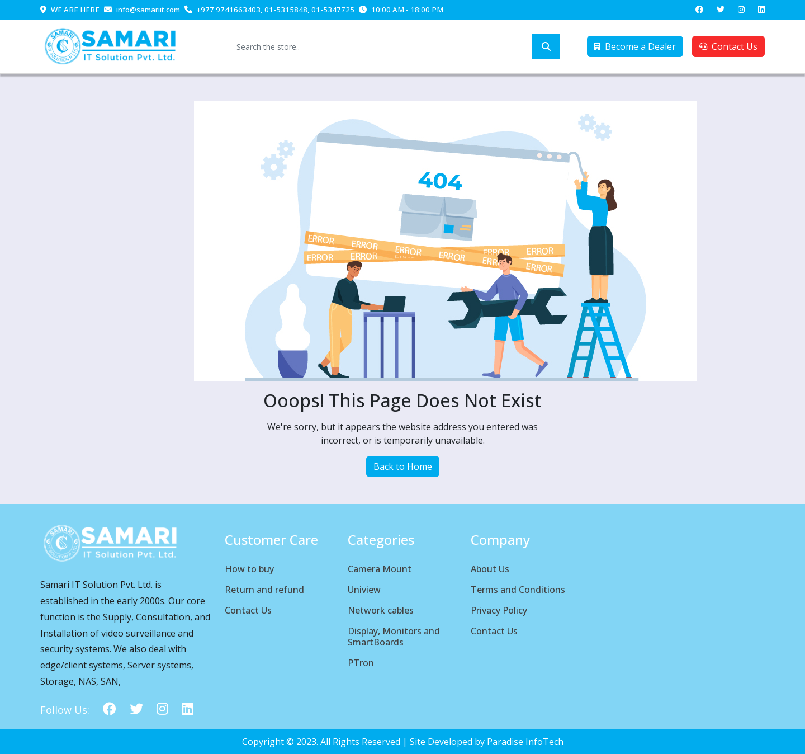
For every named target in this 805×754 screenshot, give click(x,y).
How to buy (249, 569)
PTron (361, 663)
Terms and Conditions (518, 589)
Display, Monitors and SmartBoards (394, 637)
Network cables (381, 610)
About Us (490, 569)
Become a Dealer (635, 46)
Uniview (364, 589)
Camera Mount (379, 569)
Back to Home (402, 466)
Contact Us (728, 46)
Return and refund (264, 589)
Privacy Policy (499, 610)
